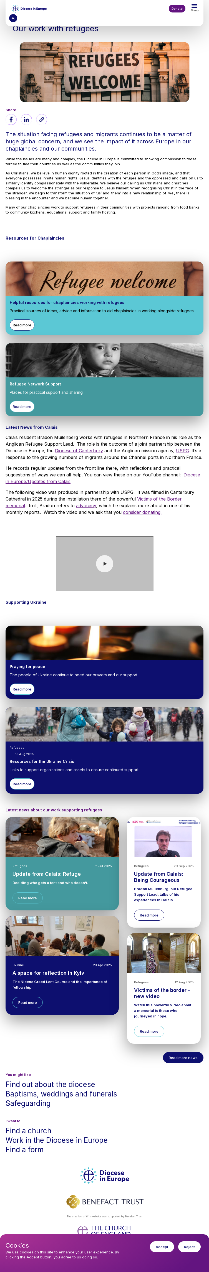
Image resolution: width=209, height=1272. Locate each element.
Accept (162, 1247)
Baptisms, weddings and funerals (61, 1094)
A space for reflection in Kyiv (48, 973)
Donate (177, 9)
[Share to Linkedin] (26, 119)
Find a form (25, 1149)
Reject (189, 1247)
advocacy (86, 505)
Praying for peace (27, 666)
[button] (41, 119)
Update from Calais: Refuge (46, 874)
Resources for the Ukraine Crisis (42, 761)
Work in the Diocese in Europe (57, 1140)
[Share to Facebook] (11, 119)
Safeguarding (28, 1103)
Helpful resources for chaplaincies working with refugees (67, 302)
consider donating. (142, 512)
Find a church (28, 1130)
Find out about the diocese (50, 1084)
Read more (22, 325)
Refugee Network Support (35, 384)
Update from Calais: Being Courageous (158, 877)
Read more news (183, 1057)
